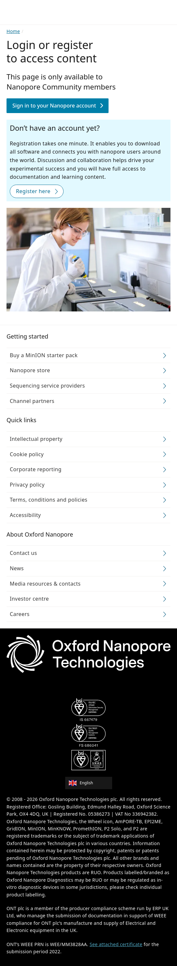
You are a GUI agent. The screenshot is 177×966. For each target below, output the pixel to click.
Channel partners (32, 400)
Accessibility (25, 514)
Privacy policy (27, 484)
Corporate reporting (36, 469)
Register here (33, 190)
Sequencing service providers (47, 385)
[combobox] (91, 783)
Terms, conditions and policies (48, 499)
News (17, 568)
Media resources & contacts (45, 583)
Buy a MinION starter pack (44, 354)
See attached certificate (116, 944)
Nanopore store (30, 370)
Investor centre (29, 598)
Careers (20, 613)
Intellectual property (36, 438)
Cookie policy (27, 454)
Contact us (23, 553)
